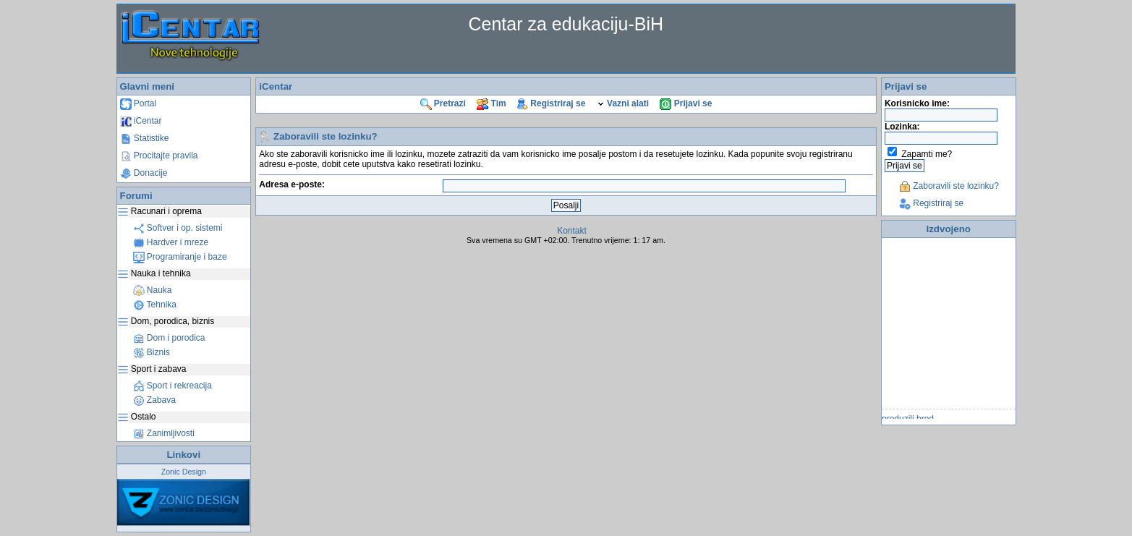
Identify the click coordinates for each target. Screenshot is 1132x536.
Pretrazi (443, 103)
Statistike (144, 138)
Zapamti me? (926, 154)
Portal (138, 103)
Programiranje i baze (180, 257)
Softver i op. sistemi (178, 228)
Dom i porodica (169, 338)
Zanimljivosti (164, 433)
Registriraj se (551, 103)
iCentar (141, 121)
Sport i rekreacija (172, 385)
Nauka (152, 290)
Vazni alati (623, 103)
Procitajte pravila (159, 155)
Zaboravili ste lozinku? (949, 186)
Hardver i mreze (171, 242)
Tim (491, 103)
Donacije (144, 173)
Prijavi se (686, 103)
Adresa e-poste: (292, 184)
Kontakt (572, 231)
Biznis (151, 352)
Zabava (154, 400)
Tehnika (154, 304)
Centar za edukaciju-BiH (565, 24)
